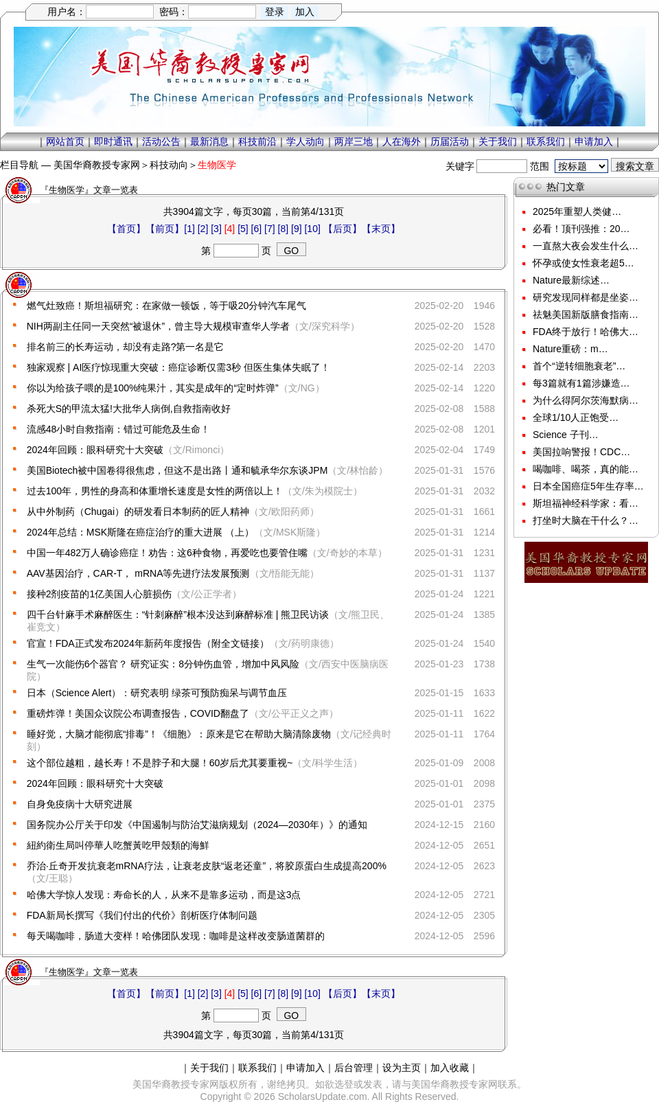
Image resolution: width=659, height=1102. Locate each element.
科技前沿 (257, 141)
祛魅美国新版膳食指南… (585, 314)
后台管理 (353, 1067)
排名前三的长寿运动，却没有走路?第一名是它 (125, 346)
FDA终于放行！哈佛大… (585, 331)
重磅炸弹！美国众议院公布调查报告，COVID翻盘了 (138, 713)
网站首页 (65, 141)
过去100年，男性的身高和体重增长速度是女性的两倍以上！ (155, 490)
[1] (189, 228)
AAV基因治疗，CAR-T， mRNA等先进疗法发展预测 (138, 573)
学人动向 (305, 141)
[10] (312, 228)
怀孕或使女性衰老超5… (583, 262)
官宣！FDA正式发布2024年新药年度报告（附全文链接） (148, 643)
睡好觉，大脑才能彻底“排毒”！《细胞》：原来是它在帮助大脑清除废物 (179, 733)
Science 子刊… (566, 434)
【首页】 (126, 228)
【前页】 (165, 228)
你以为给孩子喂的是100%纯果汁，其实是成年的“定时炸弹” (153, 387)
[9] (296, 228)
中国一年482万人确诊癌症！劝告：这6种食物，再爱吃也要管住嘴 (167, 552)
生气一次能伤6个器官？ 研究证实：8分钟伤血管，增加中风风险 (163, 663)
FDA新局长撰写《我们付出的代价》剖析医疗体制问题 (142, 915)
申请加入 (594, 141)
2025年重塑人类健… (577, 211)
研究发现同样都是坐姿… (585, 297)
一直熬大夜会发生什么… (585, 245)
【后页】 (342, 228)
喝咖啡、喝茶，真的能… (585, 468)
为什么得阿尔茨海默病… (585, 400)
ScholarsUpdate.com (322, 1096)
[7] (269, 228)
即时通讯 (113, 141)
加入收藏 (449, 1067)
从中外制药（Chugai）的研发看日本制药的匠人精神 (138, 511)
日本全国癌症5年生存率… (588, 486)
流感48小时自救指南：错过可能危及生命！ (119, 429)
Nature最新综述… (571, 280)
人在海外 (401, 141)
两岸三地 (353, 141)
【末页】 (381, 228)
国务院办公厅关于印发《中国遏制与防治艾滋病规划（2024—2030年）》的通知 (197, 824)
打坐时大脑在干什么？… (585, 520)
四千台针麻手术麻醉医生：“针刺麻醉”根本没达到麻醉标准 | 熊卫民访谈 (178, 614)
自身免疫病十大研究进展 (79, 804)
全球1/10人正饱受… (575, 417)
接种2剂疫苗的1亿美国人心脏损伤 (99, 593)
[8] (283, 228)
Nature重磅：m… (570, 348)
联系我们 (546, 141)
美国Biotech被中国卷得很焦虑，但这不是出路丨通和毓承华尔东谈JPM (177, 470)
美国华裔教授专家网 (97, 164)
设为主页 (401, 1067)
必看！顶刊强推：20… (581, 228)
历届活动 (449, 141)
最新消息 (209, 141)
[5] (243, 228)
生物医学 (217, 164)
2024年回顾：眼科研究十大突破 (95, 449)
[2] (203, 228)
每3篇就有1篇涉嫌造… (581, 383)
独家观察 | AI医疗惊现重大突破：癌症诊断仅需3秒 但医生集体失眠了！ (178, 367)
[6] (256, 228)
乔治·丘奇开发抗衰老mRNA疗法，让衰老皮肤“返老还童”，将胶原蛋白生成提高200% (206, 865)
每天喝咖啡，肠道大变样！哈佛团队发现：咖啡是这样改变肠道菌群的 (176, 935)
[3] (216, 228)
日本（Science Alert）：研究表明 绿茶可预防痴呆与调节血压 (157, 692)
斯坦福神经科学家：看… (585, 503)
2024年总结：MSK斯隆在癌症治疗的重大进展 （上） (140, 532)
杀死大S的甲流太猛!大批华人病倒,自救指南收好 (129, 408)
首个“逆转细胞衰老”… (579, 365)
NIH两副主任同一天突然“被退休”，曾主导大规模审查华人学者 (158, 326)
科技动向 (169, 164)
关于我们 (497, 141)
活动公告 (161, 141)
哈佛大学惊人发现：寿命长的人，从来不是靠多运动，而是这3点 (164, 894)
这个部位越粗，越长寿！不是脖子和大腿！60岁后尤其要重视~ (160, 762)
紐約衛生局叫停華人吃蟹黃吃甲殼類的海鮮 (118, 845)
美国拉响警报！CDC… (581, 451)
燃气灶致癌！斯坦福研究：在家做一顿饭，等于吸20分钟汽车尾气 (167, 305)
